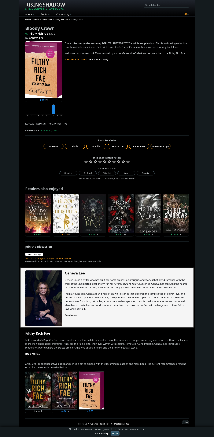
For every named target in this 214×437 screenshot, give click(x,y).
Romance (41, 123)
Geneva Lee (36, 38)
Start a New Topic (34, 254)
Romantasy (55, 123)
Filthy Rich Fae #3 (41, 33)
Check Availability (98, 59)
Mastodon (119, 423)
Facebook (104, 423)
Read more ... (72, 315)
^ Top (185, 422)
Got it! (115, 433)
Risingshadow (45, 5)
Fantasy (29, 123)
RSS (127, 423)
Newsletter (93, 423)
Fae (65, 123)
